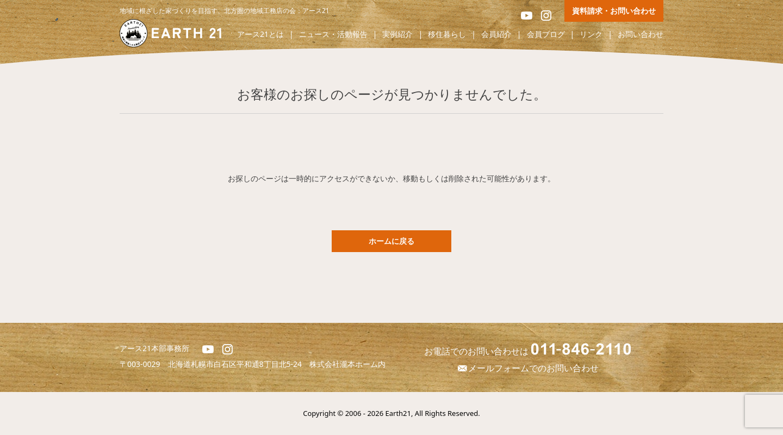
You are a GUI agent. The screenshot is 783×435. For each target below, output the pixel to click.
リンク (591, 34)
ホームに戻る (391, 241)
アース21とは (260, 34)
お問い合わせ (640, 34)
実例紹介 (397, 34)
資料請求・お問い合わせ (614, 10)
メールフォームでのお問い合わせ (527, 368)
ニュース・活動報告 (333, 34)
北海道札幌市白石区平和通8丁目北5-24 (239, 364)
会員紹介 (496, 34)
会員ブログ (546, 34)
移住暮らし (447, 34)
